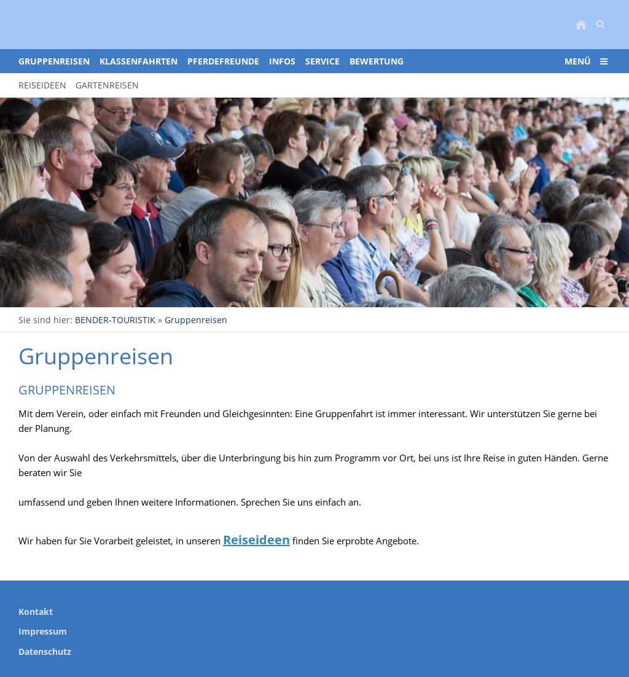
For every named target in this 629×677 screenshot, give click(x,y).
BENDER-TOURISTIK (115, 320)
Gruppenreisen (196, 320)
